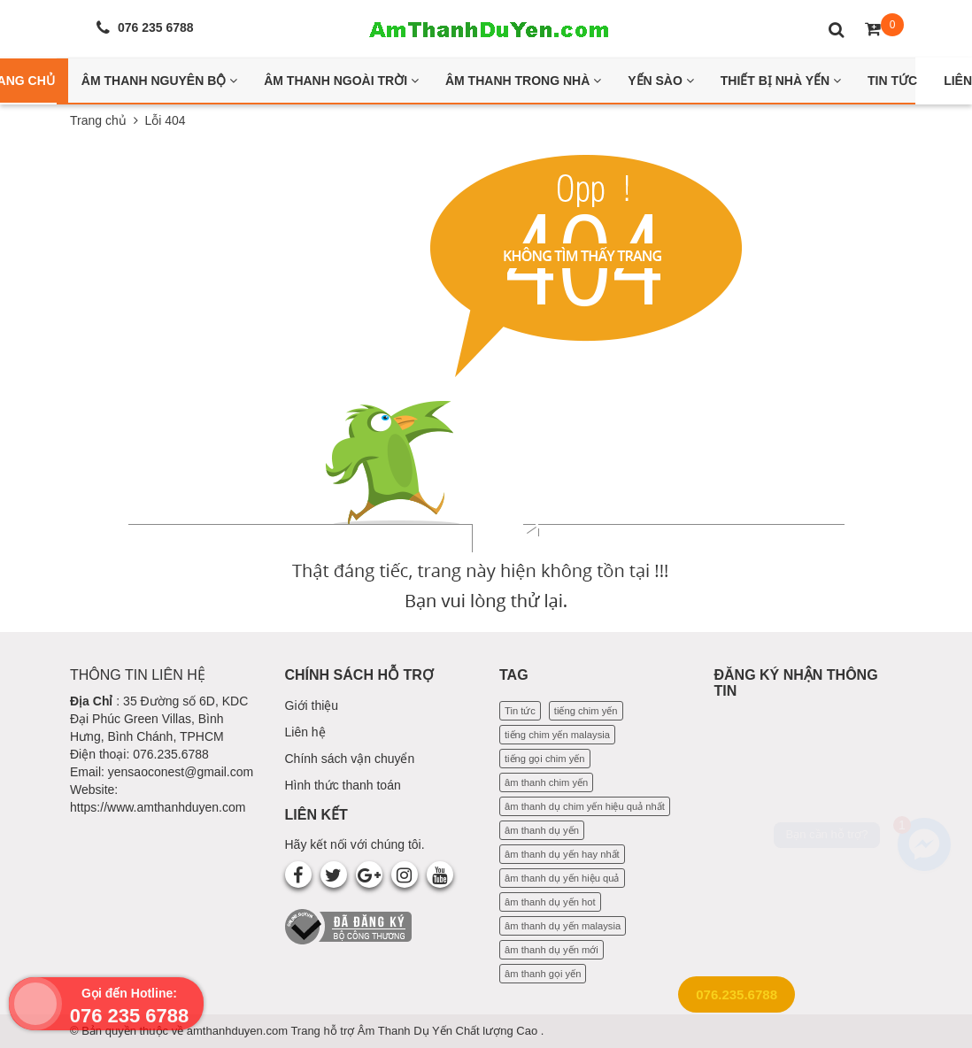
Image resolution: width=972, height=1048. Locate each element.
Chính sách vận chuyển (350, 758)
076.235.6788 (736, 994)
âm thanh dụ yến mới (551, 949)
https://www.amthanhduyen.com (157, 807)
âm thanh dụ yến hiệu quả (562, 878)
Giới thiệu (312, 705)
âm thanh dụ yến (542, 830)
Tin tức (520, 710)
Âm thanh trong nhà (523, 80)
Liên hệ (305, 732)
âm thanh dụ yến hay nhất (562, 854)
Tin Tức (892, 80)
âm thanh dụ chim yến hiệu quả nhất (585, 806)
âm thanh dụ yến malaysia (563, 926)
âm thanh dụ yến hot (550, 902)
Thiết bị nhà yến (781, 80)
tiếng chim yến (586, 710)
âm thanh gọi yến (543, 973)
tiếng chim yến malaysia (557, 734)
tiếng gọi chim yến (545, 758)
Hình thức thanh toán (343, 785)
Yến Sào (661, 80)
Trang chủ (98, 120)
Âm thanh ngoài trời (341, 80)
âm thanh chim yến (546, 782)
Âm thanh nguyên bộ (159, 80)
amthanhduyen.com (239, 1030)
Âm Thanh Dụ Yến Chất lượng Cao (449, 1030)
